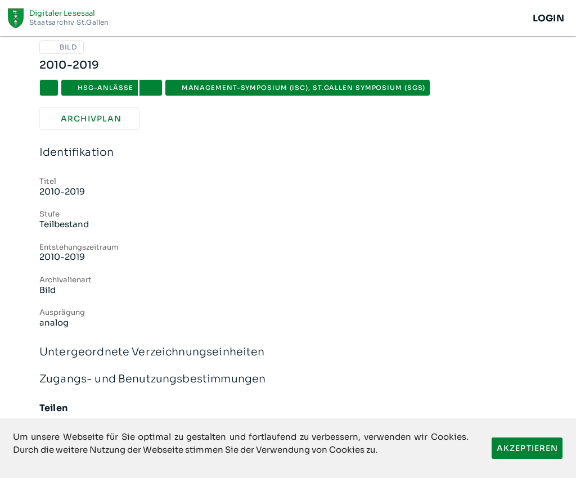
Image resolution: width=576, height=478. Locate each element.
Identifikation (288, 153)
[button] (151, 87)
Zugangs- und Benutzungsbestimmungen (288, 379)
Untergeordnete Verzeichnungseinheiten (288, 352)
